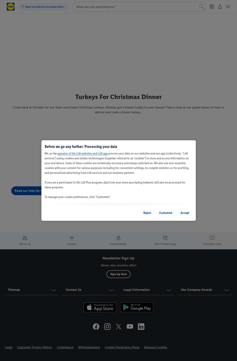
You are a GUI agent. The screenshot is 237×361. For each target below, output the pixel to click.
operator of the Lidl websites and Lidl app (82, 153)
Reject (147, 213)
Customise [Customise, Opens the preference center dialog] (165, 213)
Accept (185, 213)
